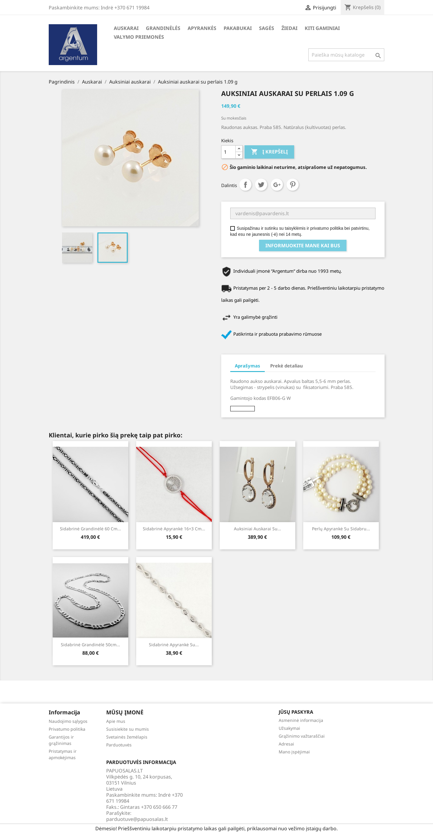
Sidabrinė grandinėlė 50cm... (90, 644)
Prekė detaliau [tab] (286, 366)
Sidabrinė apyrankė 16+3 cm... (174, 529)
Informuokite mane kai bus (302, 245)
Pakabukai (238, 28)
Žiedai (289, 28)
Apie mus (115, 721)
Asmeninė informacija (301, 720)
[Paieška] (346, 54)
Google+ (277, 185)
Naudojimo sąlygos (68, 721)
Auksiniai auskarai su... (257, 529)
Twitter (261, 185)
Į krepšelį (269, 152)
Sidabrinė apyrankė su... (174, 644)
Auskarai (126, 28)
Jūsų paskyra (296, 712)
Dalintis (245, 185)
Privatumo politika (67, 729)
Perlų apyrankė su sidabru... (341, 529)
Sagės (266, 28)
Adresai (286, 744)
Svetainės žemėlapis (126, 737)
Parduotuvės (119, 745)
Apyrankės (202, 28)
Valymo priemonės (139, 37)
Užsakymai (289, 728)
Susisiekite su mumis (127, 729)
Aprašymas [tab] (247, 366)
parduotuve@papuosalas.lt (137, 819)
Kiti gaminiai (322, 28)
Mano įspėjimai (294, 752)
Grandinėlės (163, 28)
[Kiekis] (228, 152)
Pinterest (293, 185)
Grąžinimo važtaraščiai (302, 736)
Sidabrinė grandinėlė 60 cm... (90, 529)
